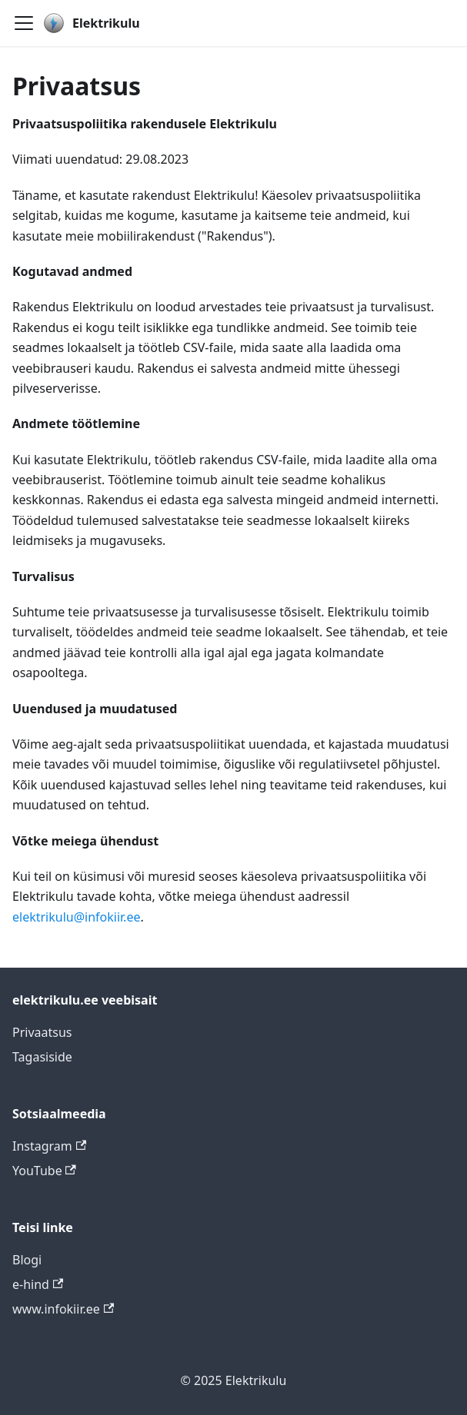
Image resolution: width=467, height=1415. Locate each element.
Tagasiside (42, 1056)
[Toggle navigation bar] (23, 23)
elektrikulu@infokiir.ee (76, 916)
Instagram (49, 1146)
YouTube (44, 1170)
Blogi (27, 1259)
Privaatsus (42, 1032)
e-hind (37, 1284)
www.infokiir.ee (63, 1308)
